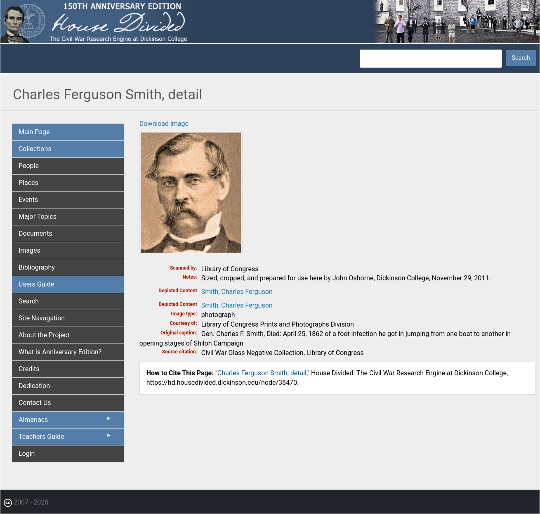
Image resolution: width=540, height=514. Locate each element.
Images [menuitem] (29, 250)
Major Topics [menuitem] (38, 216)
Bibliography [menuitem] (37, 267)
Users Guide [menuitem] (36, 284)
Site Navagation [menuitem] (42, 318)
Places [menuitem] (28, 183)
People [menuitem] (29, 166)
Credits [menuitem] (29, 369)
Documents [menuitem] (35, 233)
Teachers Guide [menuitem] (65, 438)
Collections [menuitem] (35, 149)
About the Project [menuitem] (44, 335)
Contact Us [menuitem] (35, 403)
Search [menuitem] (29, 301)
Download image (164, 124)
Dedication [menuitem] (34, 386)
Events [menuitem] (28, 200)
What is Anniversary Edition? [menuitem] (60, 352)
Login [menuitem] (27, 453)
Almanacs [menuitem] (65, 421)
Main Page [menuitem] (34, 132)
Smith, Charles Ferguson (237, 292)
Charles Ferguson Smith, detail (262, 373)
